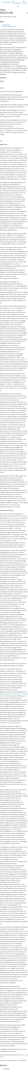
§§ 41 (23, 1055)
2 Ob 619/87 (11, 445)
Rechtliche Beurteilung (9, 26)
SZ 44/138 (12, 694)
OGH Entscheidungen (16, 2)
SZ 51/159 (3, 696)
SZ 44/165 (19, 694)
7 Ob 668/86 (14, 723)
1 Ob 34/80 (16, 528)
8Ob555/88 (6, 1069)
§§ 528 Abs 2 (5, 388)
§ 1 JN (25, 360)
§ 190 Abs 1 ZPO (17, 466)
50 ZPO (2, 1057)
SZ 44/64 (6, 694)
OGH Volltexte (24, 2)
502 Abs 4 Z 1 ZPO (17, 388)
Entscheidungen (5, 2)
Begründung (6, 25)
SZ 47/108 (25, 694)
